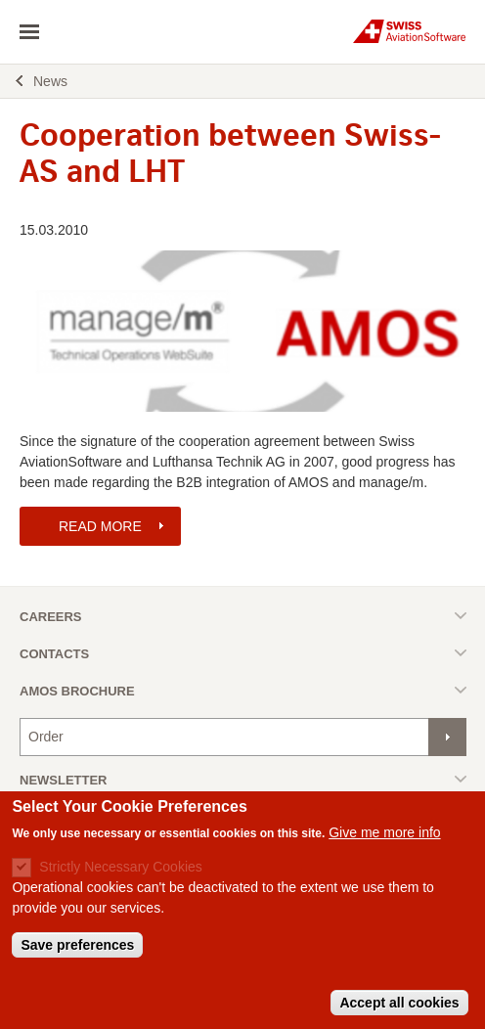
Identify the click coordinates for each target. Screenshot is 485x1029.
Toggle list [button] (243, 615)
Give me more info (384, 842)
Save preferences (77, 954)
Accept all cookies (399, 1012)
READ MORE (100, 526)
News (50, 81)
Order (46, 736)
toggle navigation (29, 32)
